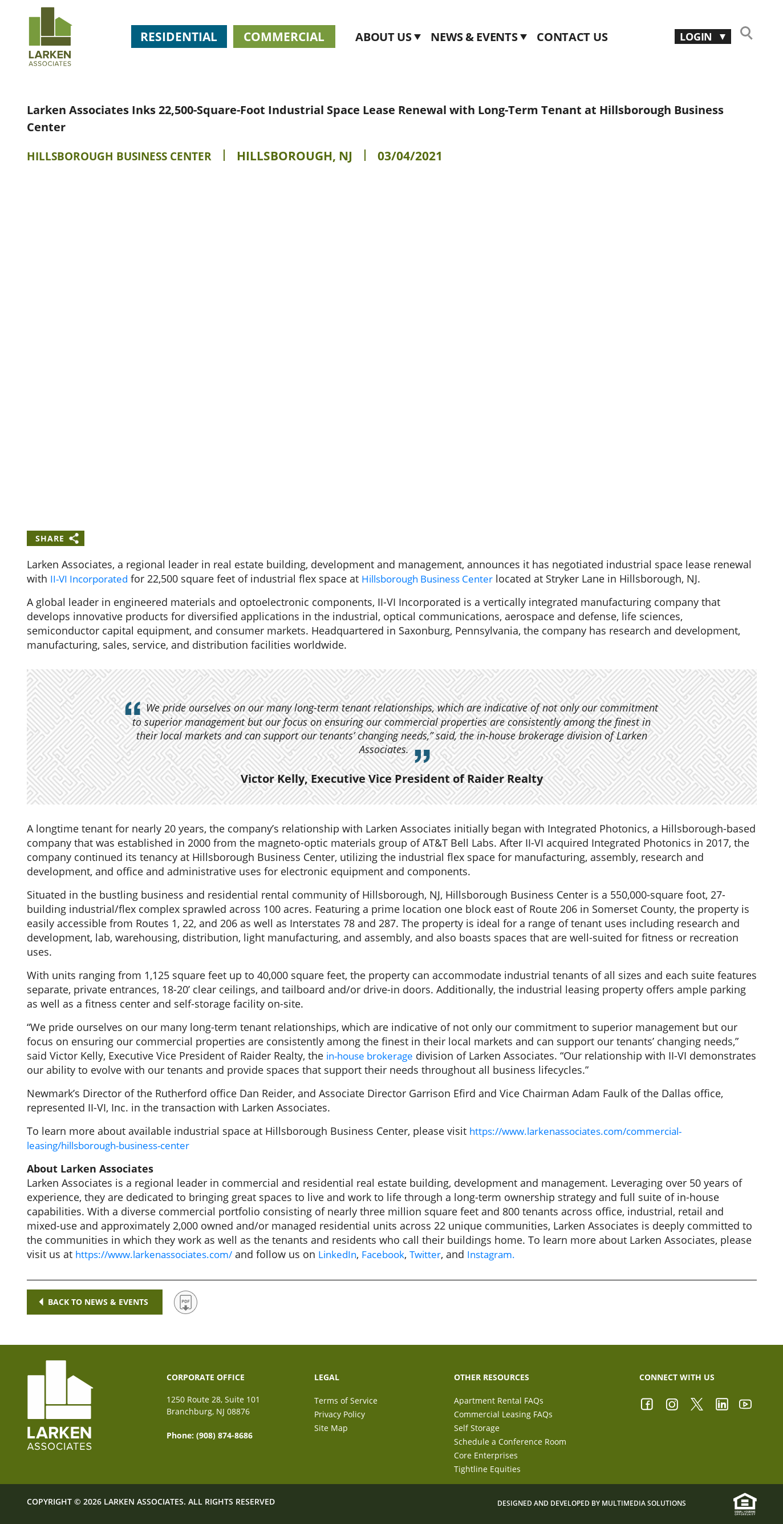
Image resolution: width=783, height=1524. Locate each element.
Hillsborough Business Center (129, 156)
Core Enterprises (486, 1455)
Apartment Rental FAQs (498, 1400)
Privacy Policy (339, 1414)
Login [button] (693, 36)
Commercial (316, 36)
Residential (188, 36)
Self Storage (477, 1427)
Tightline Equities (487, 1469)
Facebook (400, 1254)
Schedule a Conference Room (510, 1441)
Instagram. (512, 1254)
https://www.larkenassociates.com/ (160, 1254)
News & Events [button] (520, 37)
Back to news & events (95, 1301)
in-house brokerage (373, 1055)
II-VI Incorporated (91, 578)
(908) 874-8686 (224, 1435)
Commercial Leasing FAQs (503, 1414)
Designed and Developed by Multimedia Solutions (591, 1503)
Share (49, 538)
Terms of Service (346, 1400)
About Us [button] (429, 37)
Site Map (331, 1427)
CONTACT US (616, 37)
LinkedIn (351, 1254)
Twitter (444, 1254)
